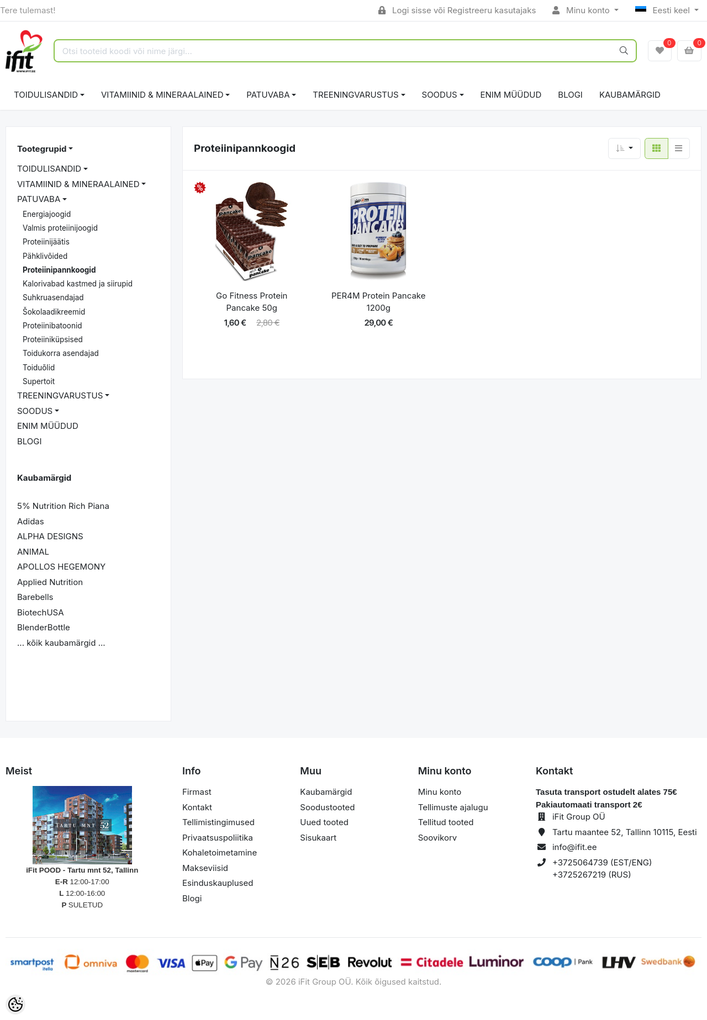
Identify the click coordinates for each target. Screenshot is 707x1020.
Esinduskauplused (217, 883)
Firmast (197, 792)
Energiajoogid (47, 214)
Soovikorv (437, 837)
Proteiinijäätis (46, 241)
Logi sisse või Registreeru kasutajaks (457, 10)
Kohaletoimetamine (219, 852)
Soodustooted (327, 807)
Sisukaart (318, 837)
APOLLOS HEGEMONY (61, 566)
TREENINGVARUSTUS (355, 94)
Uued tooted (324, 822)
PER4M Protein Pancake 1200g (378, 302)
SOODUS (439, 94)
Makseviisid (205, 868)
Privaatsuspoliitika (217, 837)
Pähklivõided (45, 256)
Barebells (35, 597)
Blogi (192, 898)
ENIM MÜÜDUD (511, 94)
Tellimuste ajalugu (453, 807)
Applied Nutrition (50, 582)
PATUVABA (267, 94)
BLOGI (570, 94)
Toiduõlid (39, 367)
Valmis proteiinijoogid (60, 228)
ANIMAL (33, 551)
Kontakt (197, 807)
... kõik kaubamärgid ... (61, 643)
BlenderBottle (43, 627)
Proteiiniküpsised (53, 339)
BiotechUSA (40, 612)
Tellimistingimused (218, 822)
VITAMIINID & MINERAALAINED (162, 94)
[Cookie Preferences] (15, 1004)
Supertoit (39, 381)
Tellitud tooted (446, 822)
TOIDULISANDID (46, 94)
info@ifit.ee (574, 847)
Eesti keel (663, 10)
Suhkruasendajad (53, 297)
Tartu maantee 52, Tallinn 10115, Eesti (624, 832)
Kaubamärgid (630, 94)
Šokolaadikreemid (54, 311)
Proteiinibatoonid (52, 325)
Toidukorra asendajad (61, 353)
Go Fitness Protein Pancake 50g (251, 302)
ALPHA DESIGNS (50, 536)
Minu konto (582, 10)
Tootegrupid (41, 149)
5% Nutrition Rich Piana (63, 506)
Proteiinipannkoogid (59, 269)
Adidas (30, 521)
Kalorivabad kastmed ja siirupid (78, 283)
